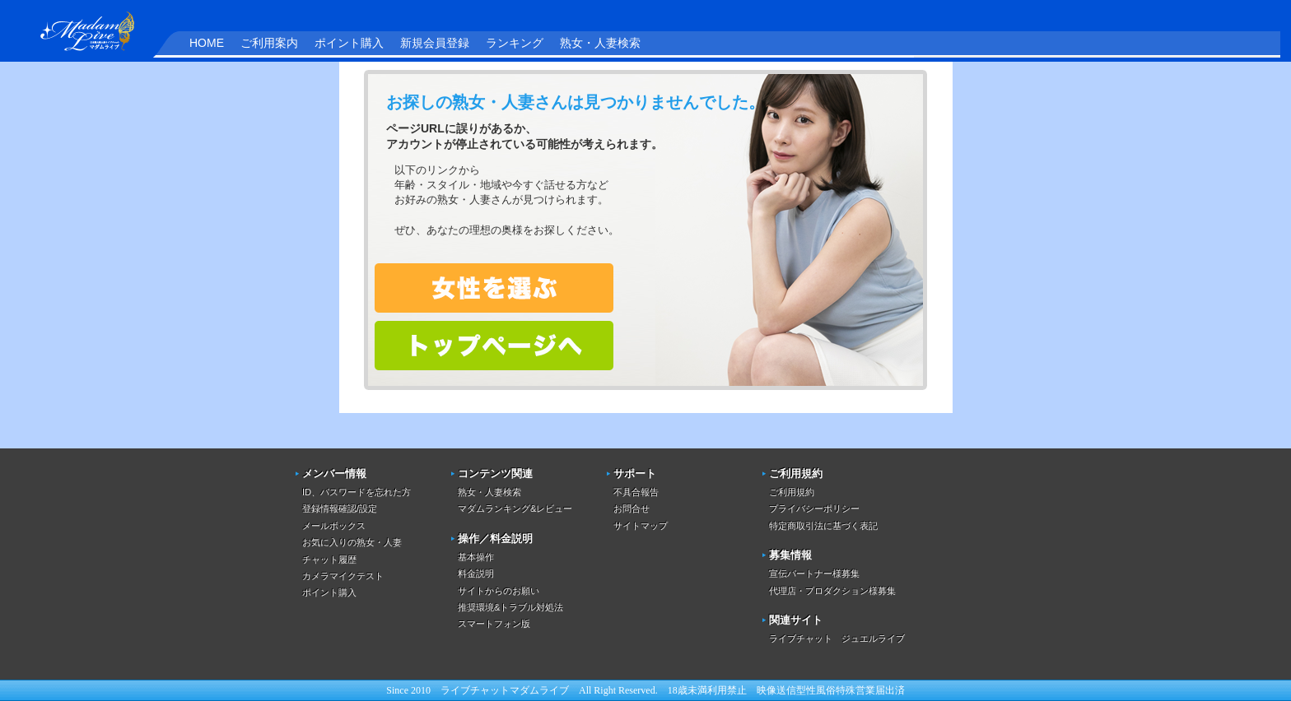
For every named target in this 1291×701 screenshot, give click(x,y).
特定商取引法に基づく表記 (823, 526)
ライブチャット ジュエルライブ (837, 638)
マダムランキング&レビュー (515, 508)
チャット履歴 (329, 559)
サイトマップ (640, 526)
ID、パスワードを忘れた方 (356, 492)
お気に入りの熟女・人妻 (352, 542)
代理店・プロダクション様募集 (832, 591)
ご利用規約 (791, 492)
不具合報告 (636, 492)
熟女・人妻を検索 (494, 288)
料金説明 (476, 573)
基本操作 (476, 557)
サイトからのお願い (498, 591)
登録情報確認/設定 (339, 508)
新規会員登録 (434, 42)
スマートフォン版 (494, 624)
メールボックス (334, 526)
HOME (206, 42)
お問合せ (631, 508)
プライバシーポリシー (814, 508)
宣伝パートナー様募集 (814, 573)
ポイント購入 (349, 42)
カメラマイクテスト (343, 576)
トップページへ (494, 345)
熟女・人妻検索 (600, 42)
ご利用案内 (269, 42)
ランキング (514, 42)
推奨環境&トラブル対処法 (510, 607)
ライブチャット (475, 690)
